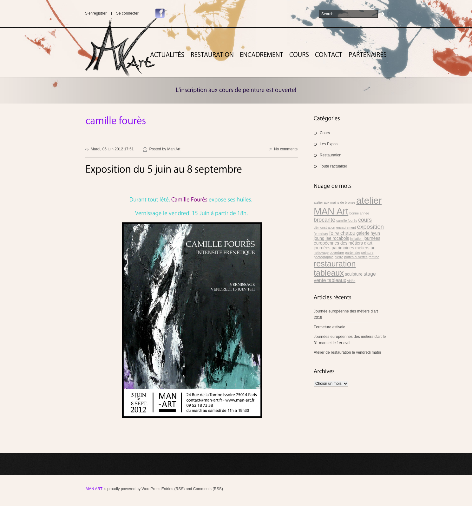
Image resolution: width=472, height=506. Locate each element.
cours (365, 220)
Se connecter (127, 13)
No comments (286, 149)
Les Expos (329, 144)
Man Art (173, 149)
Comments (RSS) (208, 489)
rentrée (374, 257)
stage (370, 274)
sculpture (354, 274)
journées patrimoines (334, 248)
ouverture (337, 252)
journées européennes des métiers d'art (347, 241)
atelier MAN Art (348, 205)
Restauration (330, 155)
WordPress (150, 489)
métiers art (365, 248)
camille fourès (346, 220)
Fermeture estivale (329, 327)
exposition (370, 226)
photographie (323, 257)
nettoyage (321, 252)
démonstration (324, 227)
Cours (325, 133)
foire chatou (342, 233)
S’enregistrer (96, 13)
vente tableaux (330, 280)
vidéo (351, 281)
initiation (356, 238)
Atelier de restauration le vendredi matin (347, 352)
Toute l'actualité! (333, 166)
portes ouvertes (355, 257)
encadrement (346, 227)
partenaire (352, 252)
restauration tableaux (335, 268)
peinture (367, 252)
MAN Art (94, 489)
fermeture (321, 233)
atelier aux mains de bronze (334, 202)
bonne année (359, 213)
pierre (339, 257)
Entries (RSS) (173, 489)
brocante (324, 220)
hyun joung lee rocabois (347, 236)
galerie (363, 233)
